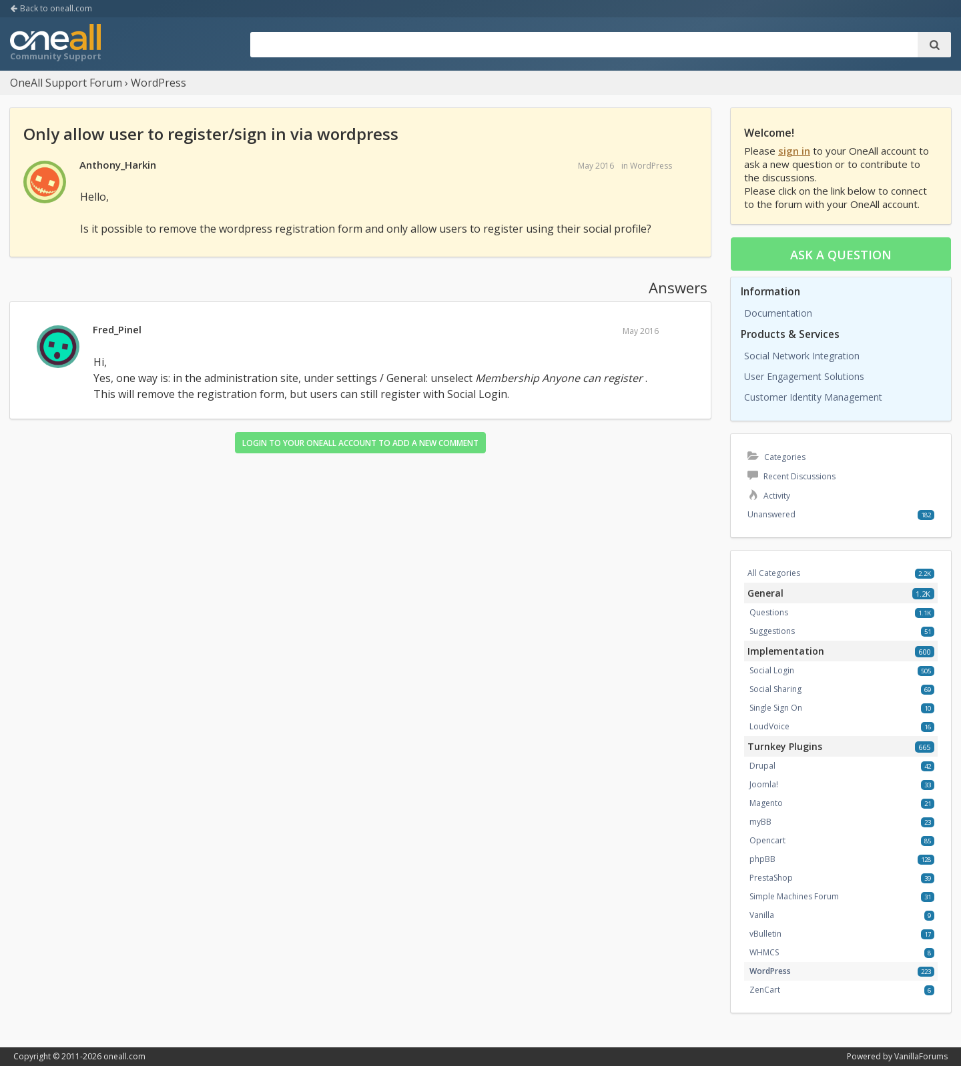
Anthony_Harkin (117, 164)
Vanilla (761, 915)
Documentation (778, 313)
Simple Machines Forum (794, 896)
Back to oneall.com (51, 8)
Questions (768, 612)
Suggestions (772, 631)
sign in (794, 150)
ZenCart (764, 989)
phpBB (762, 859)
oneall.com (124, 1056)
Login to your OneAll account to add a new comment (360, 443)
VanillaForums (921, 1056)
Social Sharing (775, 689)
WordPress (651, 165)
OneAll (55, 44)
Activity (768, 495)
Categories (776, 457)
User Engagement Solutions (804, 376)
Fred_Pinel (117, 329)
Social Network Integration (802, 355)
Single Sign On (775, 707)
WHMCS (764, 952)
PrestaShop (771, 877)
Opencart (767, 840)
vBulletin (765, 933)
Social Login (771, 670)
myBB (760, 821)
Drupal (762, 765)
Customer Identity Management (813, 397)
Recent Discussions (791, 476)
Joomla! (763, 784)
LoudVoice (769, 726)
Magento (766, 803)
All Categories (773, 573)
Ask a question (841, 255)
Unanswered (771, 514)
